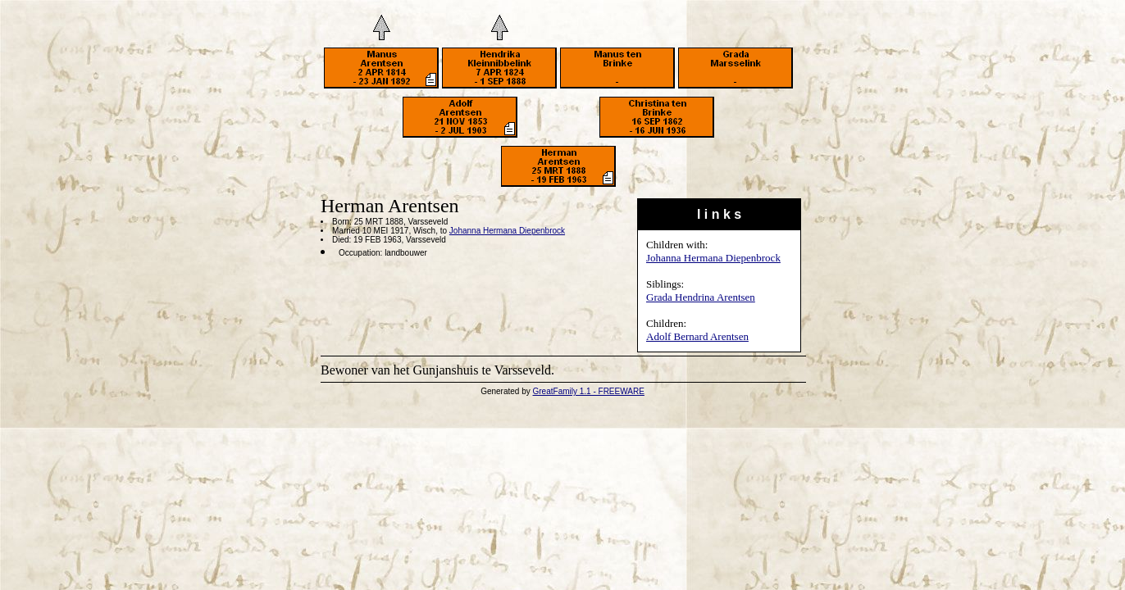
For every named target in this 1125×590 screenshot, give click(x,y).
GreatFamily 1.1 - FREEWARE (588, 391)
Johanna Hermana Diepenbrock (713, 258)
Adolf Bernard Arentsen (697, 336)
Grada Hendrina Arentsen (700, 297)
